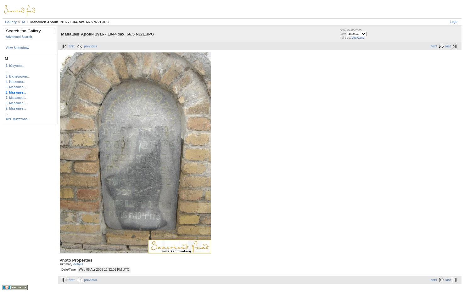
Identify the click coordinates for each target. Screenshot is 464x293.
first (72, 46)
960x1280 (358, 37)
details (78, 264)
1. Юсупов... (15, 66)
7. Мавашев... (16, 98)
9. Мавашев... (16, 108)
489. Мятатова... (18, 119)
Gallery (11, 22)
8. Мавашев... (16, 103)
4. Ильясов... (15, 82)
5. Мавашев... (16, 87)
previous (90, 46)
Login (454, 22)
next (433, 46)
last (448, 46)
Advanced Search (19, 37)
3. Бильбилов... (18, 76)
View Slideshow (17, 48)
